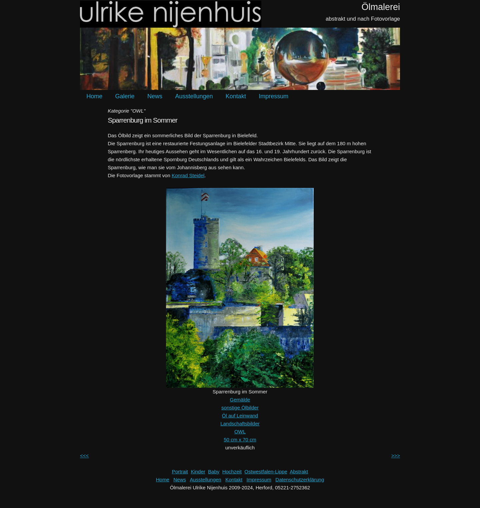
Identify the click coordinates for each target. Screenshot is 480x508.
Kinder (198, 471)
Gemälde (240, 399)
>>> (395, 455)
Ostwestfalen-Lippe (265, 471)
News (154, 96)
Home (94, 96)
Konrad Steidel (188, 175)
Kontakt (236, 96)
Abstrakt (299, 471)
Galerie (125, 96)
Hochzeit (232, 471)
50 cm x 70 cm (240, 439)
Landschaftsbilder (240, 423)
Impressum (273, 96)
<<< (84, 455)
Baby (213, 471)
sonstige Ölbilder (240, 407)
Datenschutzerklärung (299, 479)
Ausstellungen (194, 96)
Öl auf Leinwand (240, 415)
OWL (240, 431)
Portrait (180, 471)
